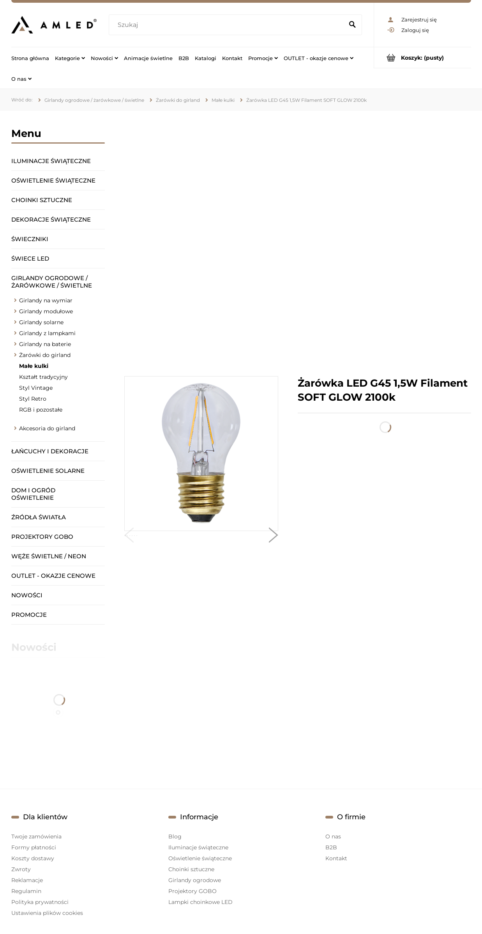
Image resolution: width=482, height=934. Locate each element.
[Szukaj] (353, 25)
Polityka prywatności (40, 902)
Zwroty (21, 869)
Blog (175, 836)
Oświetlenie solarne (48, 470)
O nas (333, 836)
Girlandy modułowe (46, 311)
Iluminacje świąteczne (51, 161)
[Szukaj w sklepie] (228, 25)
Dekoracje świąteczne (51, 219)
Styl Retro (32, 398)
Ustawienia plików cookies (47, 912)
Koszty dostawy (32, 858)
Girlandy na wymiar (45, 300)
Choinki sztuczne (41, 200)
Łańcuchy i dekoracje (49, 451)
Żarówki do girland (45, 355)
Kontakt (336, 858)
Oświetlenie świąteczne (53, 180)
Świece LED (30, 258)
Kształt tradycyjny (43, 376)
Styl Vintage (36, 387)
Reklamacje (27, 880)
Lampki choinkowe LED (200, 902)
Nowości (26, 595)
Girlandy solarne (41, 322)
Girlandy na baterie (45, 344)
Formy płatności (33, 847)
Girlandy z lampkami (47, 333)
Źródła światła (38, 517)
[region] (297, 243)
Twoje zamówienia (36, 836)
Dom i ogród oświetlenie (33, 494)
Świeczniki (29, 239)
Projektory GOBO (42, 536)
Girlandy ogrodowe (194, 880)
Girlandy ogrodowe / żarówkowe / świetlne (51, 281)
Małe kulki (33, 365)
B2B (331, 847)
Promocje (29, 614)
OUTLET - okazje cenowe (53, 575)
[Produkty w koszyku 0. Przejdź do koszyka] (422, 57)
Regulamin (26, 891)
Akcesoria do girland (47, 428)
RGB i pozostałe (40, 409)
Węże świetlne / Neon (48, 556)
